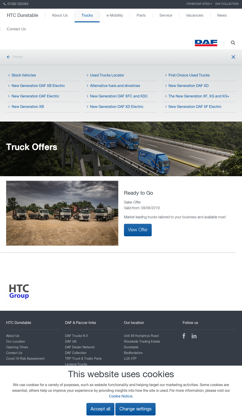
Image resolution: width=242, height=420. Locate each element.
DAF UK (70, 341)
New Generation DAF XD (187, 86)
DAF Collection (227, 4)
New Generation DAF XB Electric (36, 86)
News (222, 15)
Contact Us (16, 29)
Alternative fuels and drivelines (113, 86)
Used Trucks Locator (105, 75)
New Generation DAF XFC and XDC (117, 96)
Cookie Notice (120, 396)
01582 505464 (15, 4)
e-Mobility (114, 15)
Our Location (15, 341)
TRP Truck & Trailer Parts (83, 358)
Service (165, 15)
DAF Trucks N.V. (77, 336)
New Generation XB (26, 107)
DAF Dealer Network (80, 347)
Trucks (87, 15)
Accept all (100, 409)
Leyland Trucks (76, 364)
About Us (60, 15)
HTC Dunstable (22, 15)
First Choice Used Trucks (187, 75)
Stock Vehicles (22, 75)
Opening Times (17, 347)
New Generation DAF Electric (33, 96)
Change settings (135, 409)
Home (14, 57)
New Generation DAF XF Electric (193, 107)
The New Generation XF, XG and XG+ (197, 96)
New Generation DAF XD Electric (115, 107)
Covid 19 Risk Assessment (25, 358)
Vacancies (194, 15)
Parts (141, 15)
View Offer (138, 230)
